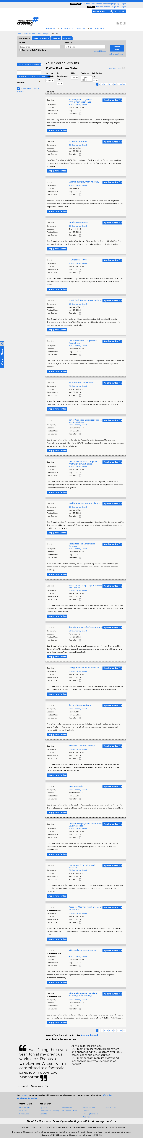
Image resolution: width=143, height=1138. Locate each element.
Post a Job (99, 11)
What (22, 43)
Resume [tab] (67, 38)
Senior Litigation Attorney (81, 705)
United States (100, 51)
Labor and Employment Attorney (84, 182)
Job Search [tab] (24, 38)
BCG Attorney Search (78, 104)
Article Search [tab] (41, 38)
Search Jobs (50, 28)
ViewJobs (85, 73)
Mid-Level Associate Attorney (82, 950)
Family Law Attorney (78, 222)
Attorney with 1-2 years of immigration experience (80, 100)
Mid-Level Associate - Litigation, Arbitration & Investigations (83, 462)
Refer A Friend (97, 28)
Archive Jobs (109, 1108)
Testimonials (66, 1108)
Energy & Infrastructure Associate (84, 668)
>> (124, 84)
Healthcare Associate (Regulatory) (84, 503)
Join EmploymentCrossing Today (30, 64)
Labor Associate (76, 786)
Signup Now (117, 11)
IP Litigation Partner (78, 260)
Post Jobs (82, 28)
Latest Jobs (24, 1114)
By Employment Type (62, 76)
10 (121, 84)
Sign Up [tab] (56, 38)
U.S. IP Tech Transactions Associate (85, 300)
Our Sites (23, 1111)
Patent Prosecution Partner (81, 382)
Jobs (19, 33)
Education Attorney (78, 141)
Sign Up (43, 1108)
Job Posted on (97, 74)
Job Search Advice (69, 1111)
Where (68, 43)
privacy (25, 1095)
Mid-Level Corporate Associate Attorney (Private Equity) (83, 994)
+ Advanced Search (116, 54)
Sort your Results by (50, 74)
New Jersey (43, 33)
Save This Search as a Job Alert (34, 76)
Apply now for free (113, 100)
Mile (73, 73)
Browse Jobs (67, 28)
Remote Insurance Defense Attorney (86, 627)
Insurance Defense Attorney (82, 745)
